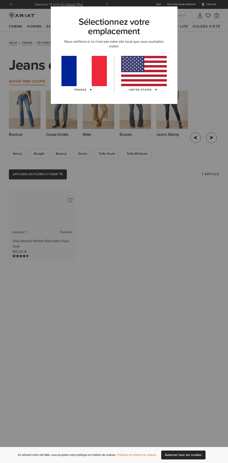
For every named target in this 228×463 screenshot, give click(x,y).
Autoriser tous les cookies (183, 455)
